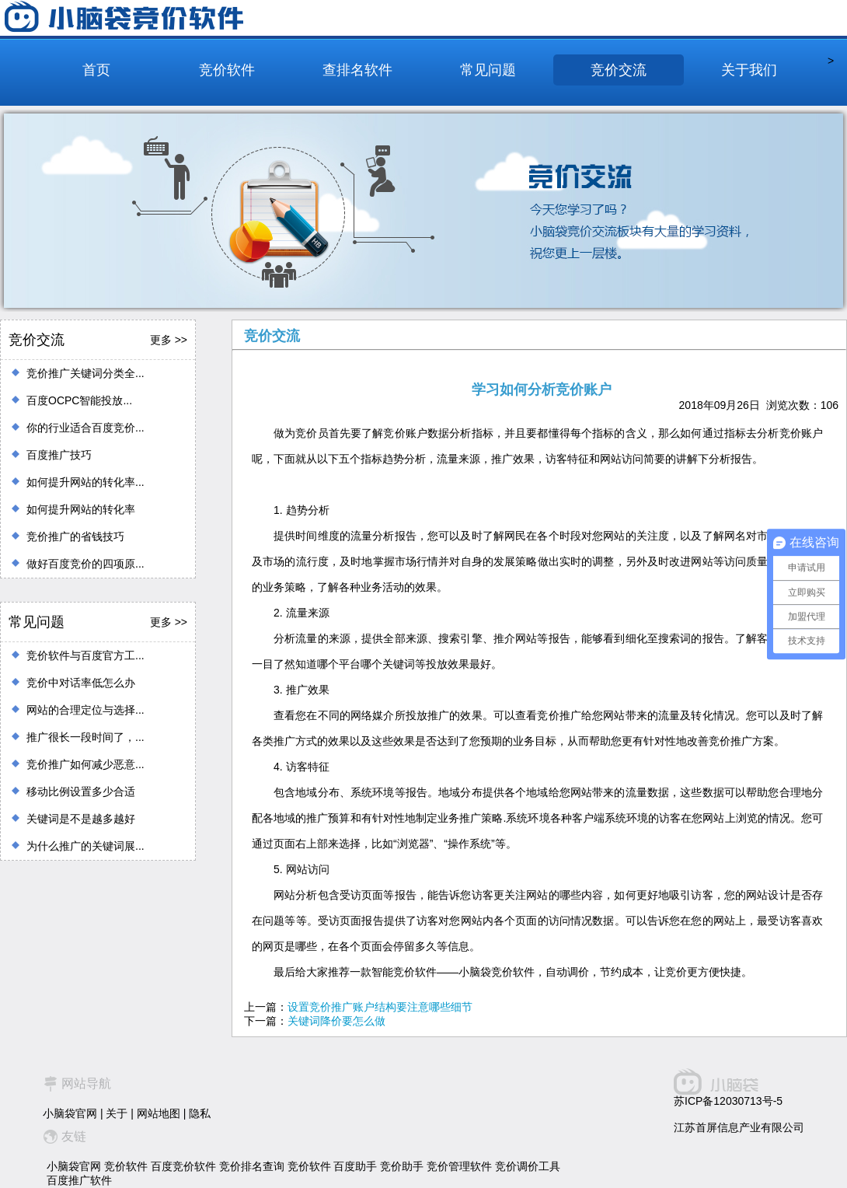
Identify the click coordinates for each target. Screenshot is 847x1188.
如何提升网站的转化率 (80, 509)
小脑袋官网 (70, 1113)
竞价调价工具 (527, 1166)
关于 (116, 1113)
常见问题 (488, 70)
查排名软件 (357, 70)
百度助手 (355, 1166)
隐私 (200, 1113)
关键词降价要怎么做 (336, 1021)
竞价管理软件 (459, 1166)
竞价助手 (402, 1166)
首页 (96, 70)
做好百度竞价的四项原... (85, 563)
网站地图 (158, 1113)
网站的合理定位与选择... (85, 710)
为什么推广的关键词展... (85, 846)
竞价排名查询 (251, 1166)
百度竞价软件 (183, 1166)
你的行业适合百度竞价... (85, 427)
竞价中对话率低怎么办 (80, 682)
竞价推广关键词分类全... (85, 373)
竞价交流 (619, 70)
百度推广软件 (79, 1180)
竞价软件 (227, 70)
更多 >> (168, 340)
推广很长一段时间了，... (85, 737)
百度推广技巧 (59, 455)
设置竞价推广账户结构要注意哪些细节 (380, 1007)
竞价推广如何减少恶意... (85, 764)
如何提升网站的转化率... (85, 482)
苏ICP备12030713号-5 (728, 1101)
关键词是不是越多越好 (80, 818)
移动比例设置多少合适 (80, 791)
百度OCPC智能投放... (79, 400)
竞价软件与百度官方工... (85, 655)
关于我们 (749, 70)
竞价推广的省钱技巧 (75, 536)
